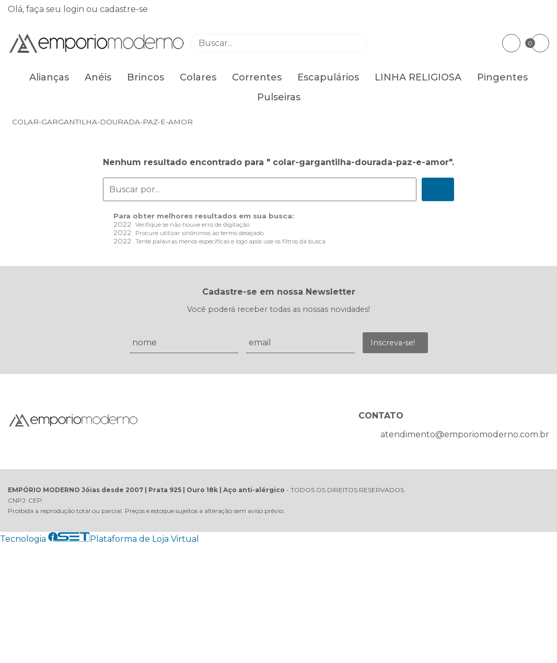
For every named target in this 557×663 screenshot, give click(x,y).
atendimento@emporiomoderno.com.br (464, 434)
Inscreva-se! (392, 342)
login (74, 9)
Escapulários (328, 77)
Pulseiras (278, 97)
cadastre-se (124, 9)
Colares (198, 77)
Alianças (49, 77)
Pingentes (502, 77)
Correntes (257, 77)
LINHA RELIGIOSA (418, 77)
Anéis (98, 77)
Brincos (145, 77)
